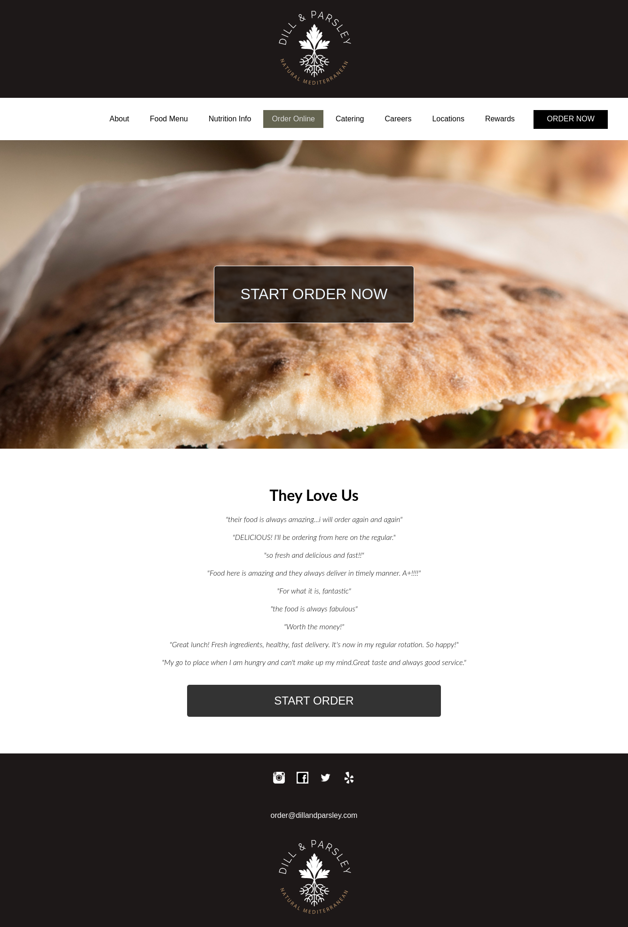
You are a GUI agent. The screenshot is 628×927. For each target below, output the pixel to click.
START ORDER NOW (314, 293)
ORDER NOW (571, 119)
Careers (398, 119)
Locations (448, 119)
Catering (350, 119)
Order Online (293, 119)
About (119, 119)
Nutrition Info (230, 119)
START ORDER (313, 700)
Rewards (500, 119)
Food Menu (169, 119)
